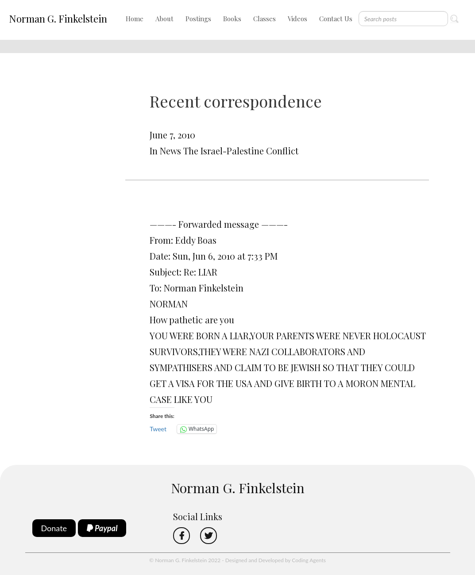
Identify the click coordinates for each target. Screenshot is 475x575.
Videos (297, 18)
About (164, 18)
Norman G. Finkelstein (58, 18)
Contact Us (335, 18)
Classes (264, 18)
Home (134, 18)
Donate (54, 528)
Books (232, 18)
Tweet (158, 429)
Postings (198, 18)
